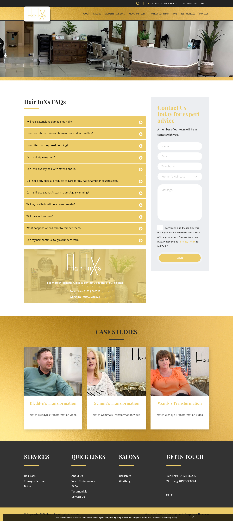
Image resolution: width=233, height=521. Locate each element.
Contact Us (78, 497)
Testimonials (79, 491)
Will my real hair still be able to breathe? (50, 204)
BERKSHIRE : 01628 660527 (164, 3)
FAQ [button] (176, 13)
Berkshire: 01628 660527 (181, 476)
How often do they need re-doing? (47, 145)
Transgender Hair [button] (160, 13)
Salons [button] (98, 13)
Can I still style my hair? (40, 157)
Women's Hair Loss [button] (116, 13)
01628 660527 (92, 291)
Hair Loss (30, 476)
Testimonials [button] (189, 13)
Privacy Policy (187, 241)
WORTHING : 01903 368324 (195, 3)
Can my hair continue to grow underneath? (52, 240)
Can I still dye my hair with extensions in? (51, 169)
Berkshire (125, 476)
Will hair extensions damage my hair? (49, 121)
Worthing (125, 481)
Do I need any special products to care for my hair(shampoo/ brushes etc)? (72, 181)
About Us (77, 476)
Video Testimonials (83, 481)
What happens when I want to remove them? (53, 228)
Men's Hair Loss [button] (138, 13)
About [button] (87, 13)
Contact (203, 13)
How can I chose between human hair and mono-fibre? (59, 133)
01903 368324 (91, 297)
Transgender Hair (35, 481)
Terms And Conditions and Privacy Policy (159, 517)
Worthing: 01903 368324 (181, 481)
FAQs (74, 486)
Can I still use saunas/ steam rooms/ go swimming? (57, 192)
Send (180, 257)
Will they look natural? (39, 216)
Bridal (27, 486)
